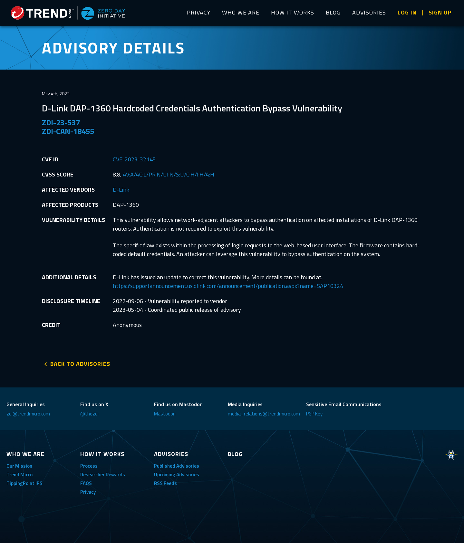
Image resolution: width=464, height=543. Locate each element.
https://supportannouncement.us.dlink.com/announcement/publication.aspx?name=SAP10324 (228, 285)
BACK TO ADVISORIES (80, 363)
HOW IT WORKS (292, 12)
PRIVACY (198, 12)
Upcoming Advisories (176, 474)
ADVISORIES (369, 12)
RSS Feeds (165, 483)
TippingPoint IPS (24, 483)
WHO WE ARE (240, 12)
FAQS (86, 483)
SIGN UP (440, 12)
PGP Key (314, 413)
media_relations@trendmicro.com (264, 413)
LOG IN (407, 12)
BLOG (333, 12)
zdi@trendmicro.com (28, 413)
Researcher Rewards (102, 474)
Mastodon (165, 413)
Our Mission (19, 466)
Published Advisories (176, 466)
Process (89, 466)
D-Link (121, 189)
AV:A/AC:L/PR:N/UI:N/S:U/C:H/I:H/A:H (168, 174)
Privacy (88, 492)
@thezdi (89, 413)
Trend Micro (19, 474)
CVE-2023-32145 (134, 159)
